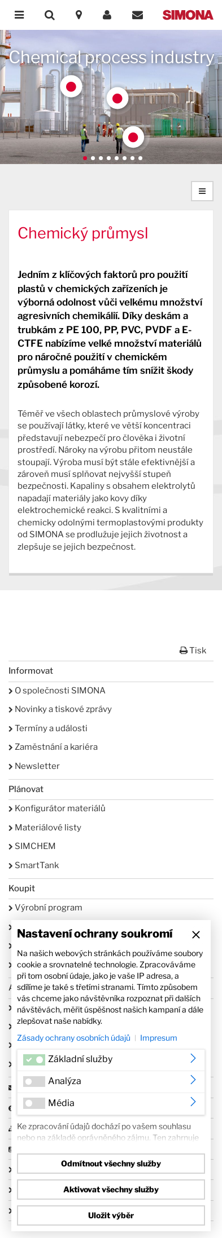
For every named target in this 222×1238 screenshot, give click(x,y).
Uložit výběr (111, 1215)
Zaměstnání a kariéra (53, 747)
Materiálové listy (44, 828)
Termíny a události (48, 728)
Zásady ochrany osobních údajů (73, 1037)
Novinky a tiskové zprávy (60, 709)
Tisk (193, 650)
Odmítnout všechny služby (111, 1163)
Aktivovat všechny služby (111, 1189)
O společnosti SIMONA (57, 691)
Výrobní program (45, 908)
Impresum (158, 1037)
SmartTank (33, 865)
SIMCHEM (32, 846)
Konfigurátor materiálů (57, 808)
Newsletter (34, 766)
